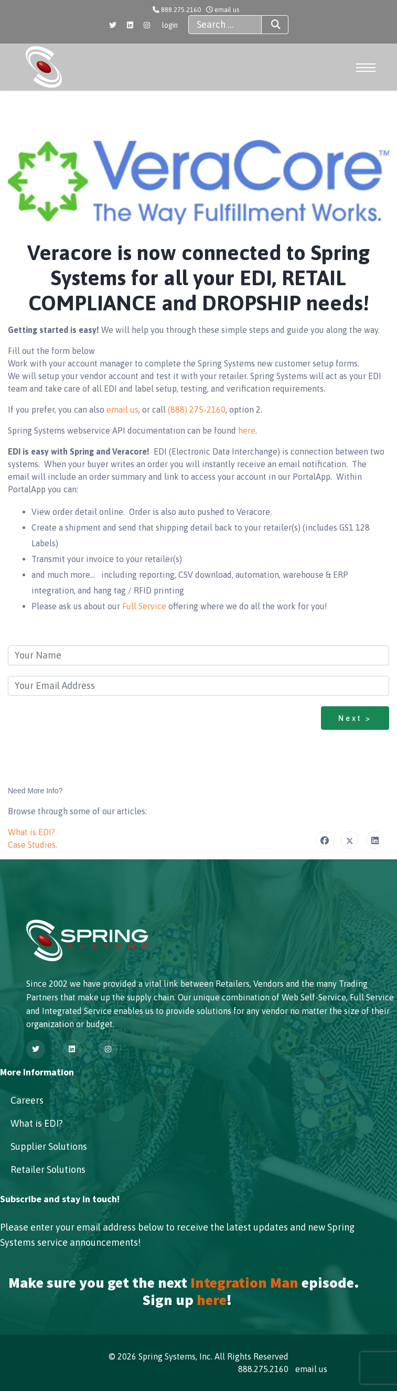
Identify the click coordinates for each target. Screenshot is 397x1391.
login (170, 25)
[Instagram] (147, 25)
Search (266, 24)
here (246, 430)
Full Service (145, 606)
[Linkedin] (130, 25)
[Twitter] (112, 25)
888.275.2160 (181, 10)
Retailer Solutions (47, 1169)
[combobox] (225, 24)
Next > (355, 718)
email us (226, 10)
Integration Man (244, 1282)
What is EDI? (31, 832)
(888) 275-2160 (197, 409)
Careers (27, 1100)
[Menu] (367, 67)
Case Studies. (32, 844)
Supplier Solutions (48, 1146)
